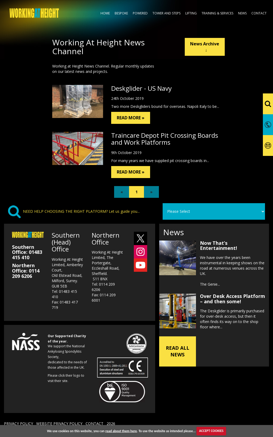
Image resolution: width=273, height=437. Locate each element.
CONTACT (94, 423)
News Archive (204, 47)
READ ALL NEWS (177, 351)
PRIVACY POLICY (18, 423)
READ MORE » (130, 118)
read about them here (121, 431)
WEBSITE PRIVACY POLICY (59, 423)
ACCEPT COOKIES (211, 431)
